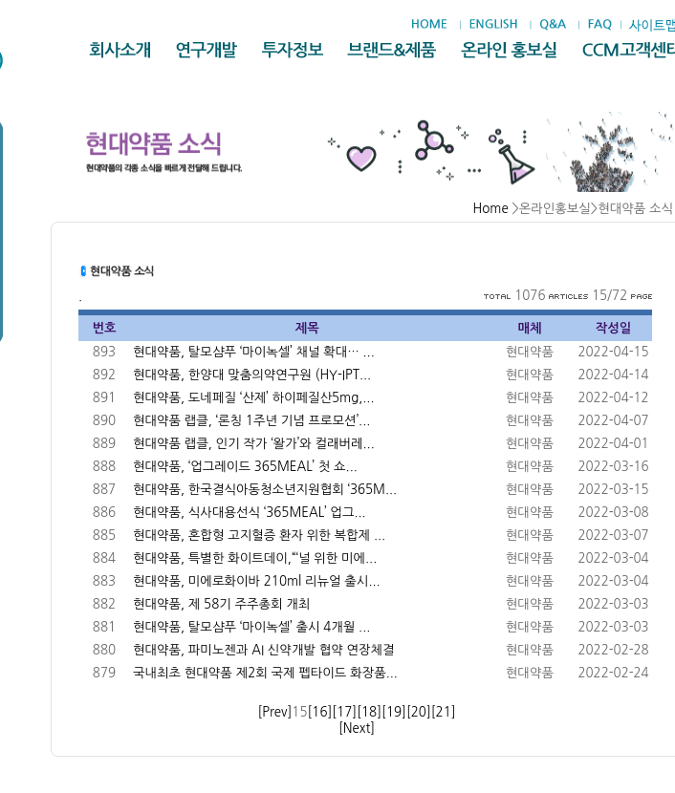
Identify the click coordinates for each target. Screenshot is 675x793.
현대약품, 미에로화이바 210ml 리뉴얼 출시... (257, 581)
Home (491, 209)
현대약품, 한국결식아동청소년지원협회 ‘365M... (265, 489)
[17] (344, 712)
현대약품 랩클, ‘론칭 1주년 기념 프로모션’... (251, 421)
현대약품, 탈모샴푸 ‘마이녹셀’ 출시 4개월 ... (251, 627)
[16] (320, 712)
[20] (418, 712)
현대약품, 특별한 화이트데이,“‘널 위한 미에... (255, 558)
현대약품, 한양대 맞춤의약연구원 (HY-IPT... (252, 375)
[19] (393, 712)
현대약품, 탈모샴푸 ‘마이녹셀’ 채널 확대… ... (254, 352)
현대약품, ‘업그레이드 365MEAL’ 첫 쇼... (245, 467)
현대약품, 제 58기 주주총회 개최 (221, 604)
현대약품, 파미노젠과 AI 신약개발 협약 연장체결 (264, 650)
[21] (443, 712)
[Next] (356, 728)
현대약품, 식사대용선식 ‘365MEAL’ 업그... (249, 512)
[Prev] (274, 712)
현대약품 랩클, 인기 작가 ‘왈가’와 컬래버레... (254, 444)
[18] (369, 712)
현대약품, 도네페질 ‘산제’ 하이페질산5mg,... (254, 398)
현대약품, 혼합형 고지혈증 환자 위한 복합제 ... (259, 535)
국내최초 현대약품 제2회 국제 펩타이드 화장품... (265, 673)
